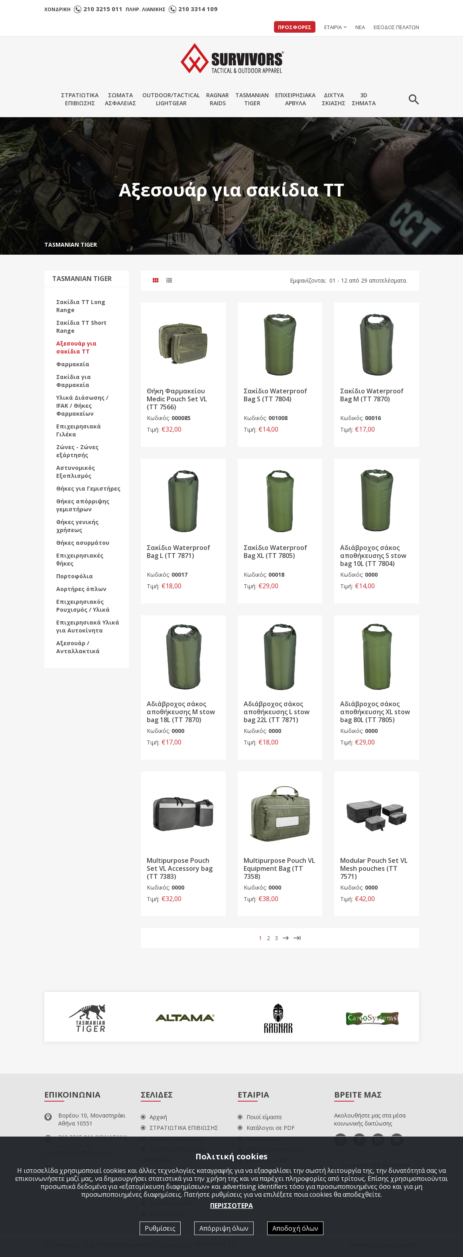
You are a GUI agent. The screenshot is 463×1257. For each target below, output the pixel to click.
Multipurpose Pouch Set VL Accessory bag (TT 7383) (180, 868)
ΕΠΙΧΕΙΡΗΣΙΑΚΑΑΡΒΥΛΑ (295, 99)
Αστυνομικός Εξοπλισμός (75, 471)
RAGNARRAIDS (217, 99)
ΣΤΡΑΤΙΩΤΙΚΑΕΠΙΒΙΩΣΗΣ (80, 99)
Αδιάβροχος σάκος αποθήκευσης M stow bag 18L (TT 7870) (181, 712)
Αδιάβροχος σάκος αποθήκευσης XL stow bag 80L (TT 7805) (375, 712)
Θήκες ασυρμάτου (82, 542)
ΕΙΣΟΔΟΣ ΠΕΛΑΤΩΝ (396, 27)
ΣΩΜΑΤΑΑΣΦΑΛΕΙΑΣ (120, 99)
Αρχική (154, 1117)
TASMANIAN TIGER (70, 244)
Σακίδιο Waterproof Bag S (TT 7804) (275, 395)
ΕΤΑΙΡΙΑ (333, 27)
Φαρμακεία (72, 364)
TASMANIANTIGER (252, 99)
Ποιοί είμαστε (260, 1117)
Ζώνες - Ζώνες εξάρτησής (77, 451)
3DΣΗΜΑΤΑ (364, 99)
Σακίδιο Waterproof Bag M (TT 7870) (372, 395)
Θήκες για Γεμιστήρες (88, 488)
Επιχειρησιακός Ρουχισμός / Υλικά (83, 605)
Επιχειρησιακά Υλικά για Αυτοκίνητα (87, 626)
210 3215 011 (102, 9)
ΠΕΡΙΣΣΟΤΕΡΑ (231, 1205)
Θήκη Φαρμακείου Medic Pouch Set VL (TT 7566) (177, 399)
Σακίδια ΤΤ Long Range (80, 306)
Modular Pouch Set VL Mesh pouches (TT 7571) (374, 868)
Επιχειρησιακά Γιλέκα (78, 430)
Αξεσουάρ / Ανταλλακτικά (78, 647)
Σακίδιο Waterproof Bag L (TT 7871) (178, 551)
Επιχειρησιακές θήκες (79, 559)
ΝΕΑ (360, 27)
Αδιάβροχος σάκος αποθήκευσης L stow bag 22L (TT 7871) (276, 712)
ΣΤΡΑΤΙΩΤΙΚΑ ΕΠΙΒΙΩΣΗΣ (179, 1127)
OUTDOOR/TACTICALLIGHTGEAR (171, 99)
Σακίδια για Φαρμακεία (73, 381)
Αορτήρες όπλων (81, 589)
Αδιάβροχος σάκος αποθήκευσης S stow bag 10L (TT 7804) (373, 555)
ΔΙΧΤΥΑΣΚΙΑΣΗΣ (333, 99)
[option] (91, 1017)
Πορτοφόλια (74, 576)
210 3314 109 (197, 9)
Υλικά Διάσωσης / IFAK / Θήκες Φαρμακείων (82, 405)
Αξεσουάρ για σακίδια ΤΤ (76, 347)
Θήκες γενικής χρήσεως (77, 526)
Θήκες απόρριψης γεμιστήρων (82, 505)
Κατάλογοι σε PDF (266, 1127)
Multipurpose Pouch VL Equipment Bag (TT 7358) (279, 868)
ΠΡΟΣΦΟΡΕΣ (294, 27)
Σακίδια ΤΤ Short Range (81, 326)
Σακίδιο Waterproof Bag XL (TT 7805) (275, 551)
